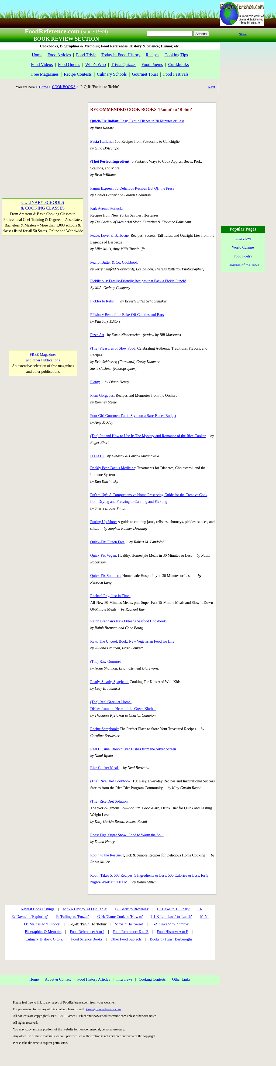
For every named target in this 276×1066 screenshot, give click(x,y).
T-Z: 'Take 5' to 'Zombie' (170, 924)
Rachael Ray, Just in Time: (110, 596)
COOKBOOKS (63, 87)
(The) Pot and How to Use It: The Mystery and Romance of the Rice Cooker (148, 436)
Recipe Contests (78, 74)
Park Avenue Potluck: (106, 209)
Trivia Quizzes (123, 64)
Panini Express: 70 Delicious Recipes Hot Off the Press (132, 188)
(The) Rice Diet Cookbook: (111, 781)
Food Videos (42, 64)
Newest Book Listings (37, 909)
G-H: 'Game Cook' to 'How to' (120, 917)
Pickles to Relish (103, 301)
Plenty (95, 382)
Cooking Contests (152, 979)
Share (242, 34)
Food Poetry (243, 256)
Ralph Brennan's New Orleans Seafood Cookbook (128, 621)
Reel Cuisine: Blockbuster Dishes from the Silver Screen (133, 749)
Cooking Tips (176, 55)
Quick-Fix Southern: (106, 576)
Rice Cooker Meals (104, 768)
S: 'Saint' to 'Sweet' (129, 924)
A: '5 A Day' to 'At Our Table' (84, 909)
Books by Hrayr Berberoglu (171, 939)
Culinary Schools (112, 74)
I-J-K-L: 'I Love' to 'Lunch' (171, 917)
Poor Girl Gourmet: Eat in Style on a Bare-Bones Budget (133, 416)
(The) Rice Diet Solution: (109, 801)
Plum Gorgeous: (102, 395)
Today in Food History (120, 55)
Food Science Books (86, 939)
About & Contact (58, 979)
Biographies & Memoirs (43, 932)
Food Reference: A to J (87, 932)
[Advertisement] (42, 136)
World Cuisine (243, 247)
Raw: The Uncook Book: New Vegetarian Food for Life (132, 641)
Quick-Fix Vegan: (103, 555)
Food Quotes (69, 64)
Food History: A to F (172, 932)
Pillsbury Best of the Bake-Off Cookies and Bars (127, 315)
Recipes (152, 55)
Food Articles (59, 55)
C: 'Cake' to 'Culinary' (173, 909)
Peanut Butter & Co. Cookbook (114, 262)
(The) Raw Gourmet (105, 662)
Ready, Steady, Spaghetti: (109, 682)
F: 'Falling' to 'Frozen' (72, 917)
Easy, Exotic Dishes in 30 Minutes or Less (137, 121)
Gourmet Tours (145, 74)
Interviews (124, 979)
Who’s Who (95, 64)
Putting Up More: (103, 522)
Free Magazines (45, 74)
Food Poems (152, 64)
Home (37, 55)
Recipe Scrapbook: (104, 729)
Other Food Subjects (126, 939)
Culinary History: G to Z (44, 939)
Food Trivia (86, 55)
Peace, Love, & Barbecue (109, 236)
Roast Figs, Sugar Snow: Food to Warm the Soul (127, 835)
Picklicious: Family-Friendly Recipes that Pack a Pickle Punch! (138, 281)
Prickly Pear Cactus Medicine (112, 468)
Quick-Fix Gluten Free (107, 542)
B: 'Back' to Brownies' (132, 909)
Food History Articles (93, 979)
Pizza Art (97, 335)
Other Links (181, 979)
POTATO (97, 456)
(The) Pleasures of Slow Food (112, 348)
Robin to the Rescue (105, 855)
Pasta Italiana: (102, 142)
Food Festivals (175, 74)
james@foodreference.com (103, 1009)
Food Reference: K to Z (131, 932)
